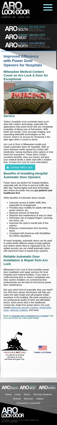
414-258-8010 (37, 43)
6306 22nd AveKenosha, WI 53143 (36, 30)
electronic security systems (24, 307)
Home (8, 394)
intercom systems (19, 310)
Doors (27, 394)
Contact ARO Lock (21, 167)
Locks (17, 394)
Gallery (40, 398)
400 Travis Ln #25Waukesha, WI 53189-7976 (39, 38)
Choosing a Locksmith (28, 403)
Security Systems (42, 394)
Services (28, 398)
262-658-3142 (37, 26)
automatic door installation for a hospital (29, 316)
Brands (17, 398)
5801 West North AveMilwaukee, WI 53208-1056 (39, 46)
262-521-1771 (37, 35)
